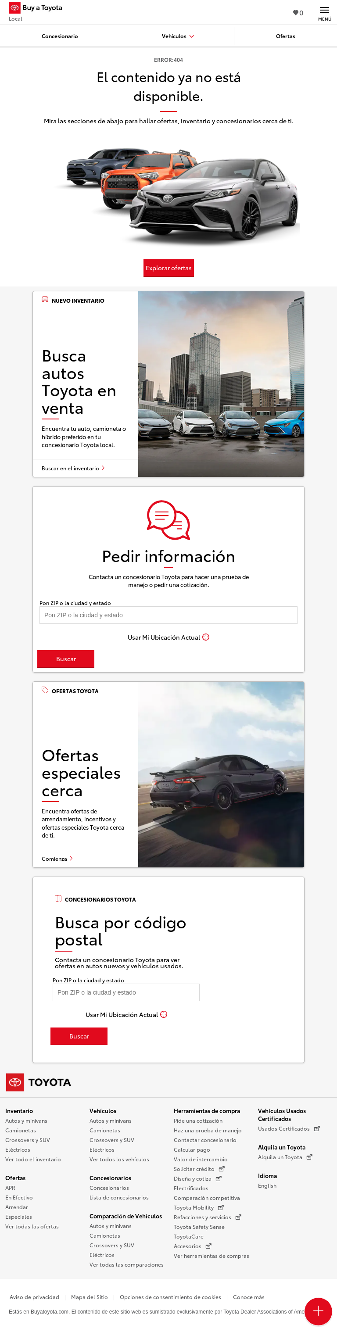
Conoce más (249, 1296)
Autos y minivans (26, 1120)
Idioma (267, 1175)
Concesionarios (110, 1177)
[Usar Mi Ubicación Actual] (168, 637)
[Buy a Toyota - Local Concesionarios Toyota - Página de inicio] (39, 9)
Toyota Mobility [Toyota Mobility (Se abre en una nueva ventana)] (199, 1207)
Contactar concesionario (205, 1139)
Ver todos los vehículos (119, 1159)
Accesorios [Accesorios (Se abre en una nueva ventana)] (193, 1246)
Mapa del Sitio (89, 1296)
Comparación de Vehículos (126, 1216)
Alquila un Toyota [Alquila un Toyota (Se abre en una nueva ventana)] (285, 1157)
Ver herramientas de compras (211, 1255)
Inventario (19, 1110)
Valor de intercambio (201, 1159)
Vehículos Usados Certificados (282, 1114)
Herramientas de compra (207, 1110)
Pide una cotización (198, 1120)
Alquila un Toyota (281, 1147)
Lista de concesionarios (119, 1197)
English (267, 1185)
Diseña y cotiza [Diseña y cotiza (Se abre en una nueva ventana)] (198, 1178)
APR (10, 1187)
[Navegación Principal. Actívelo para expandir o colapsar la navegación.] (324, 12)
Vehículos (103, 1110)
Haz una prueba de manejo (208, 1130)
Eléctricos (17, 1149)
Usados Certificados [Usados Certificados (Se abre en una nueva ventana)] (289, 1128)
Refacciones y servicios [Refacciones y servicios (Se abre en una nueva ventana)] (207, 1217)
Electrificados (191, 1188)
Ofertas (15, 1177)
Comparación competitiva (207, 1197)
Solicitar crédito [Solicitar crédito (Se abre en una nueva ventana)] (199, 1169)
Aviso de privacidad (34, 1296)
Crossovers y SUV (27, 1139)
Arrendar (16, 1206)
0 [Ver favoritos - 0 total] (298, 12)
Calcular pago (192, 1149)
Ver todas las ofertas (32, 1226)
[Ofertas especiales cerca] (168, 774)
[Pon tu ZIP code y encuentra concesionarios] (168, 615)
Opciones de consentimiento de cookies (170, 1296)
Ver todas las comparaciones (127, 1264)
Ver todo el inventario (33, 1159)
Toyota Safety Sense (199, 1226)
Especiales (18, 1216)
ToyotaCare (189, 1236)
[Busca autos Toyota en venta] (168, 384)
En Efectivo (19, 1197)
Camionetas (20, 1130)
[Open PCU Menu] (318, 1311)
